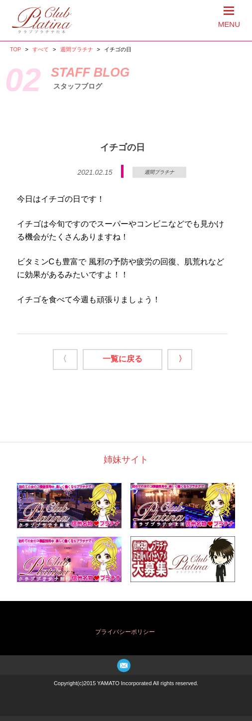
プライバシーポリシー (125, 631)
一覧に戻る (122, 359)
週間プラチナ (76, 49)
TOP (15, 49)
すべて (40, 49)
